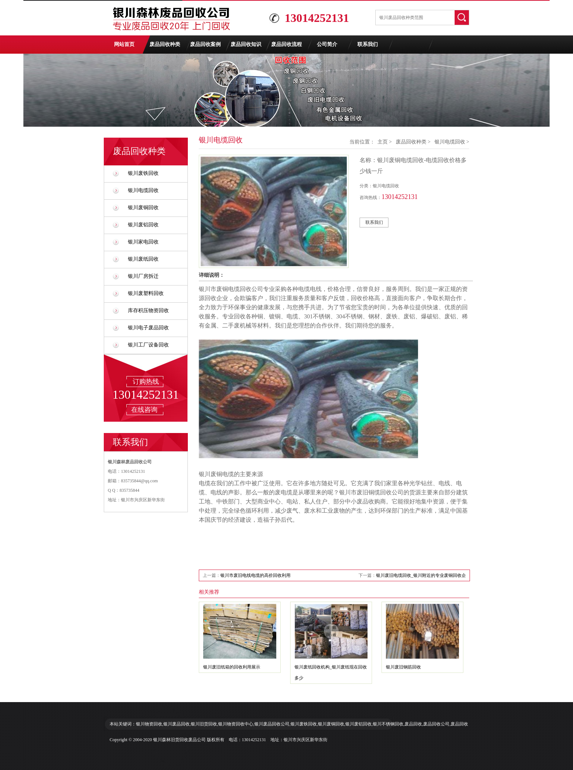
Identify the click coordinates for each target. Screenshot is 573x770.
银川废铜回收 (143, 207)
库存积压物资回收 (148, 310)
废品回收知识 (246, 44)
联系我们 (367, 44)
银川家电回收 (143, 242)
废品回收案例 (205, 44)
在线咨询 (144, 409)
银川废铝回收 (143, 224)
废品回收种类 (164, 44)
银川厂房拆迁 (143, 276)
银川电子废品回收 (148, 327)
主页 (382, 142)
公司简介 (327, 44)
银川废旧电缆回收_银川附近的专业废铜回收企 (421, 575)
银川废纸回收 (143, 259)
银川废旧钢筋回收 (403, 667)
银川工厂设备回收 (148, 345)
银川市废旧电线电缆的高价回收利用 (255, 575)
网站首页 (124, 44)
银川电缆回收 (143, 190)
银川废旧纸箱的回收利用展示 (231, 667)
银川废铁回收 (143, 173)
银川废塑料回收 (146, 293)
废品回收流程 (286, 44)
